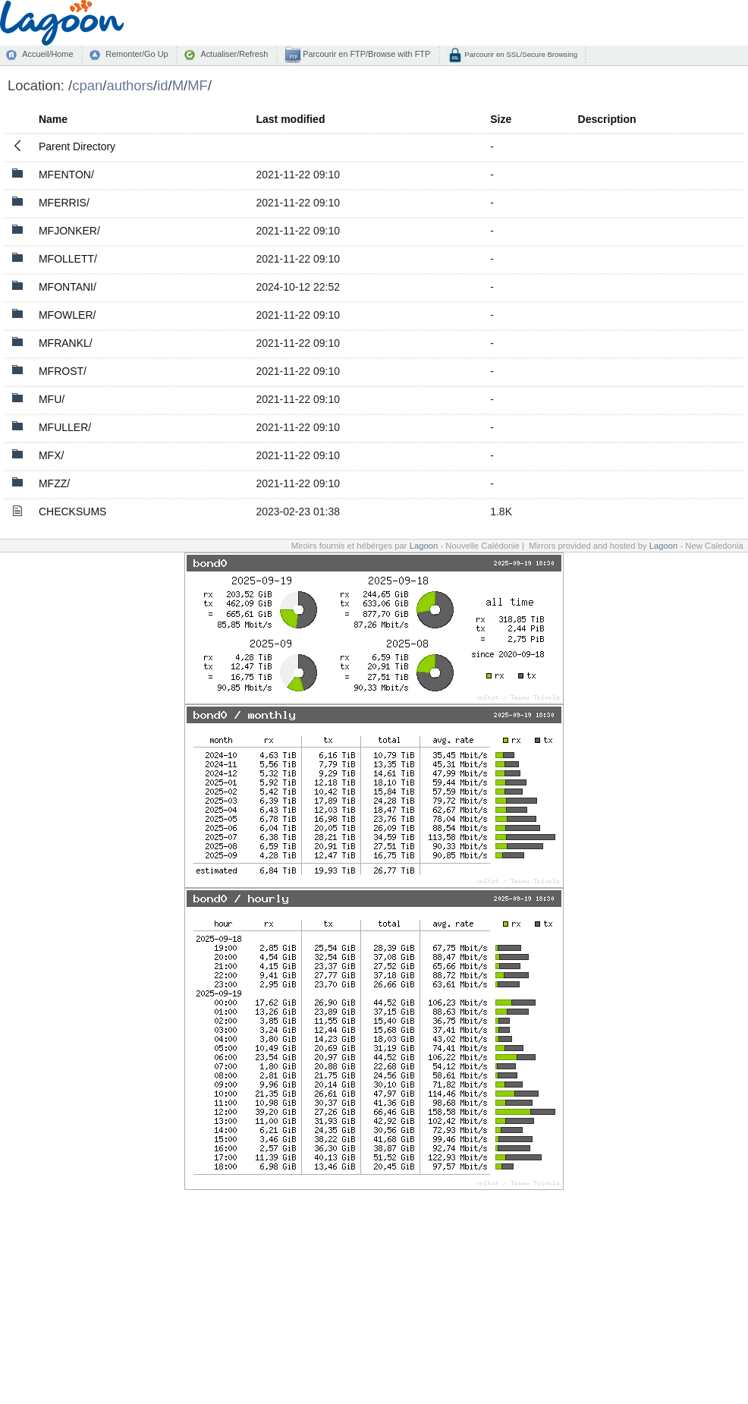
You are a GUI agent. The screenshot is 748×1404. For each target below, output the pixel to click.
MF (197, 85)
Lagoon (424, 545)
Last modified (290, 119)
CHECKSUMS (72, 511)
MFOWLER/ (67, 315)
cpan (87, 85)
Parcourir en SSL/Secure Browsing (520, 54)
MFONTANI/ (67, 287)
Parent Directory (77, 146)
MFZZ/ (54, 483)
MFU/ (51, 399)
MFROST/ (62, 371)
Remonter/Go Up (136, 53)
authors (129, 85)
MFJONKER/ (69, 231)
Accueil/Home (47, 53)
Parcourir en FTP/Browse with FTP (365, 53)
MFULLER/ (65, 427)
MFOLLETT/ (68, 259)
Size (500, 119)
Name (53, 119)
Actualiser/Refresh (234, 53)
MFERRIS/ (64, 203)
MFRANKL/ (66, 343)
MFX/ (51, 455)
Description (607, 119)
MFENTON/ (66, 174)
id (162, 85)
